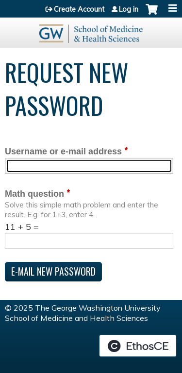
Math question (34, 194)
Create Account (79, 9)
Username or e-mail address (63, 151)
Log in (128, 9)
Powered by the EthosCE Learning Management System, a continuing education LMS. (138, 345)
